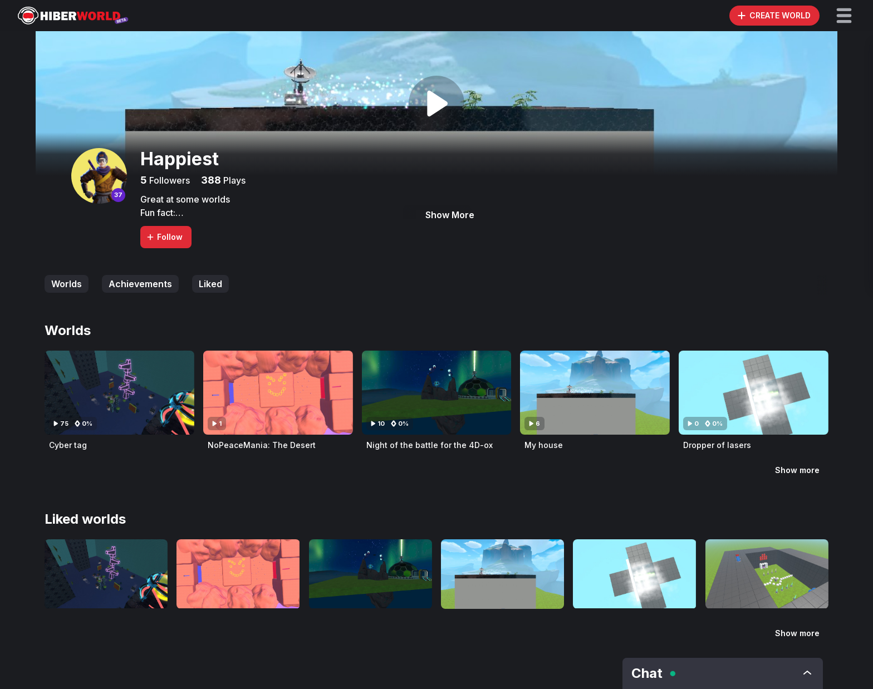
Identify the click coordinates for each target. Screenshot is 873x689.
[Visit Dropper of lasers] (753, 393)
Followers (168, 180)
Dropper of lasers (717, 445)
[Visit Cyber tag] (119, 393)
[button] (844, 15)
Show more (797, 470)
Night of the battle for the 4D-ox (429, 445)
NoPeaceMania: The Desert (262, 445)
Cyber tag (68, 445)
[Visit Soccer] (766, 573)
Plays (233, 180)
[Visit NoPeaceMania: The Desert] (278, 393)
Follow (164, 237)
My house (543, 445)
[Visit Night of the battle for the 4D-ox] (437, 393)
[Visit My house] (595, 393)
